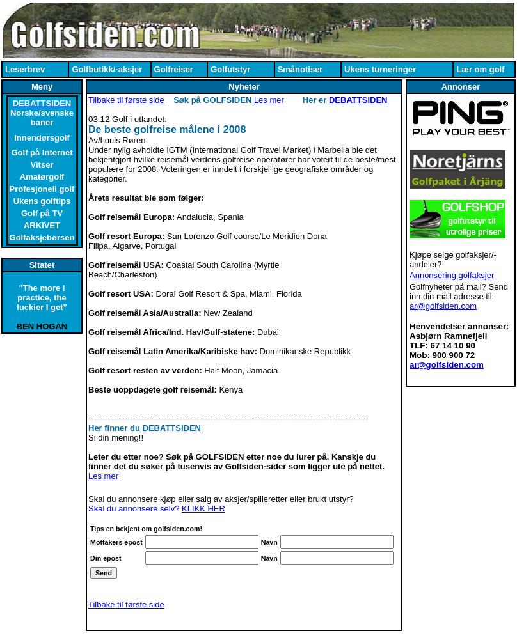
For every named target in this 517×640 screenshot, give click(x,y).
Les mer (269, 100)
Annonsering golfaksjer (452, 275)
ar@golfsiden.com (443, 306)
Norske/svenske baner (42, 117)
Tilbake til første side (126, 100)
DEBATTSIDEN (358, 100)
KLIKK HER (203, 508)
